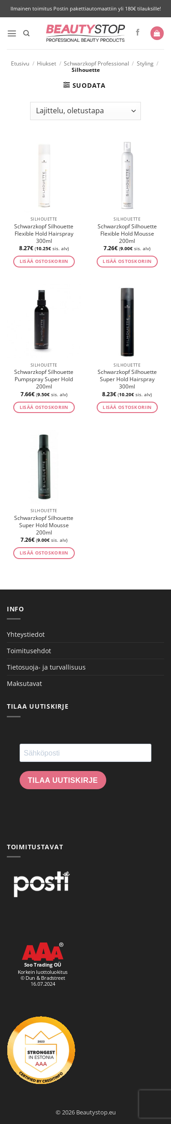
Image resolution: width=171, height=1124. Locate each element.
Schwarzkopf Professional (96, 63)
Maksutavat (24, 683)
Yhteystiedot (26, 634)
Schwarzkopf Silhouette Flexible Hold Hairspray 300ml (43, 234)
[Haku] (26, 33)
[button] (12, 33)
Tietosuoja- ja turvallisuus (46, 667)
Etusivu (20, 63)
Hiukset (46, 63)
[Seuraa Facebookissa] (138, 32)
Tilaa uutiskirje (63, 780)
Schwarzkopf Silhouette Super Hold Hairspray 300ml (127, 379)
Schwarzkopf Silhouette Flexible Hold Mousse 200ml (127, 234)
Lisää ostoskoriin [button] (44, 261)
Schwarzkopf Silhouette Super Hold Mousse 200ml (43, 525)
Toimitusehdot (29, 650)
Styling (145, 63)
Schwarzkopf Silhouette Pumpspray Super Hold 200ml (43, 379)
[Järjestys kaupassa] (85, 111)
